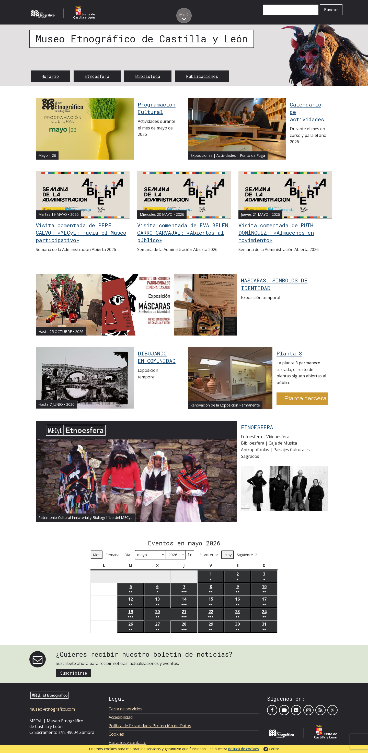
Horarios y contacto (127, 742)
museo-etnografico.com (52, 709)
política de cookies (243, 748)
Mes (96, 554)
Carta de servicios (125, 709)
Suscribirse (73, 673)
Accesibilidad (121, 717)
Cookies (116, 734)
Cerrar (274, 748)
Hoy (228, 554)
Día (127, 554)
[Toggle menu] (184, 15)
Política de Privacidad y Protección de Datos (150, 725)
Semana (112, 554)
